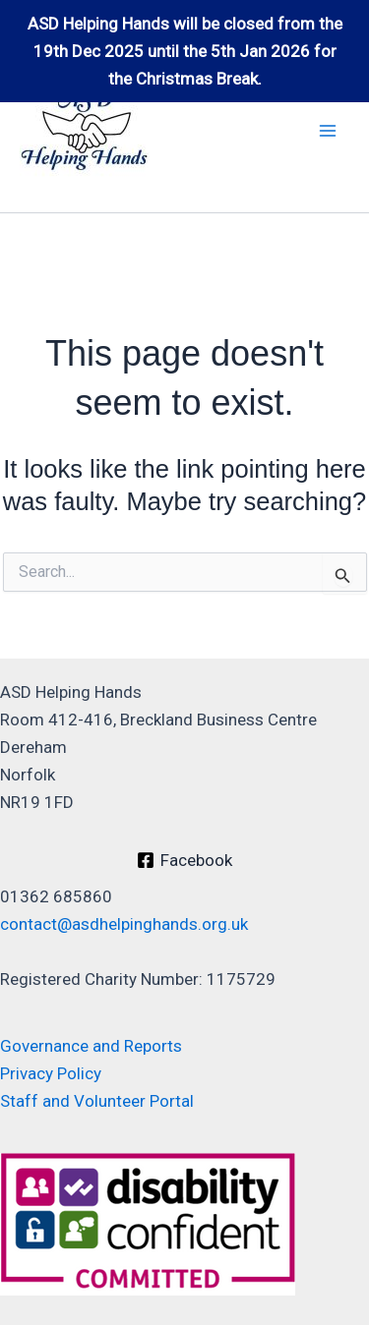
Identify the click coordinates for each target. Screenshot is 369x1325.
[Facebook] (184, 860)
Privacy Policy (50, 1073)
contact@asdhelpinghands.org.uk (124, 924)
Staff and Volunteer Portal (97, 1101)
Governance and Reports (91, 1046)
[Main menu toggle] (327, 130)
